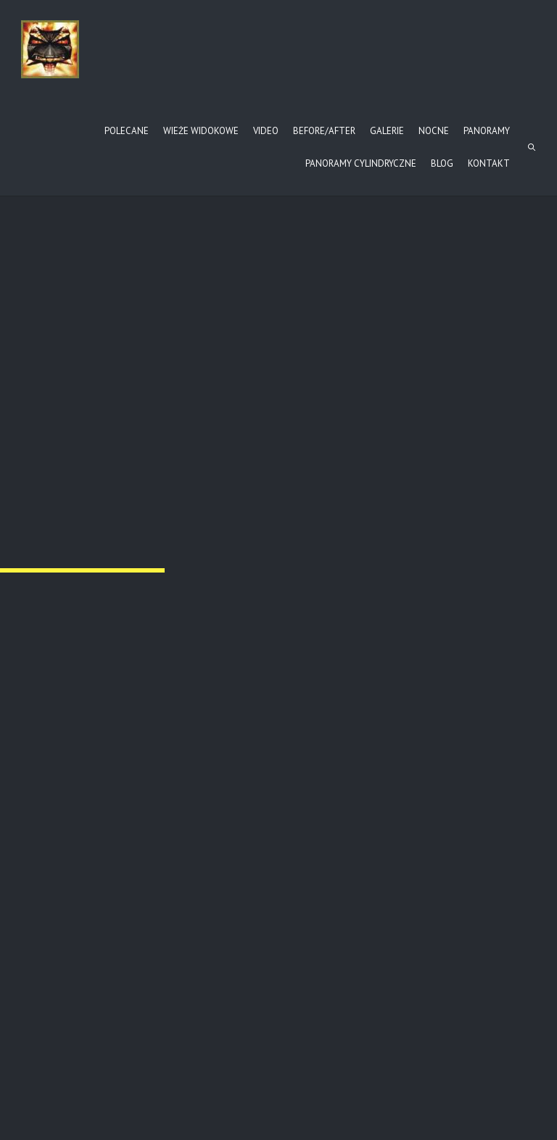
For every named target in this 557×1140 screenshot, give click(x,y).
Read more (55, 863)
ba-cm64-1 (413, 838)
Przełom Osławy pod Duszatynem (84, 442)
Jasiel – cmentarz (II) (82, 838)
